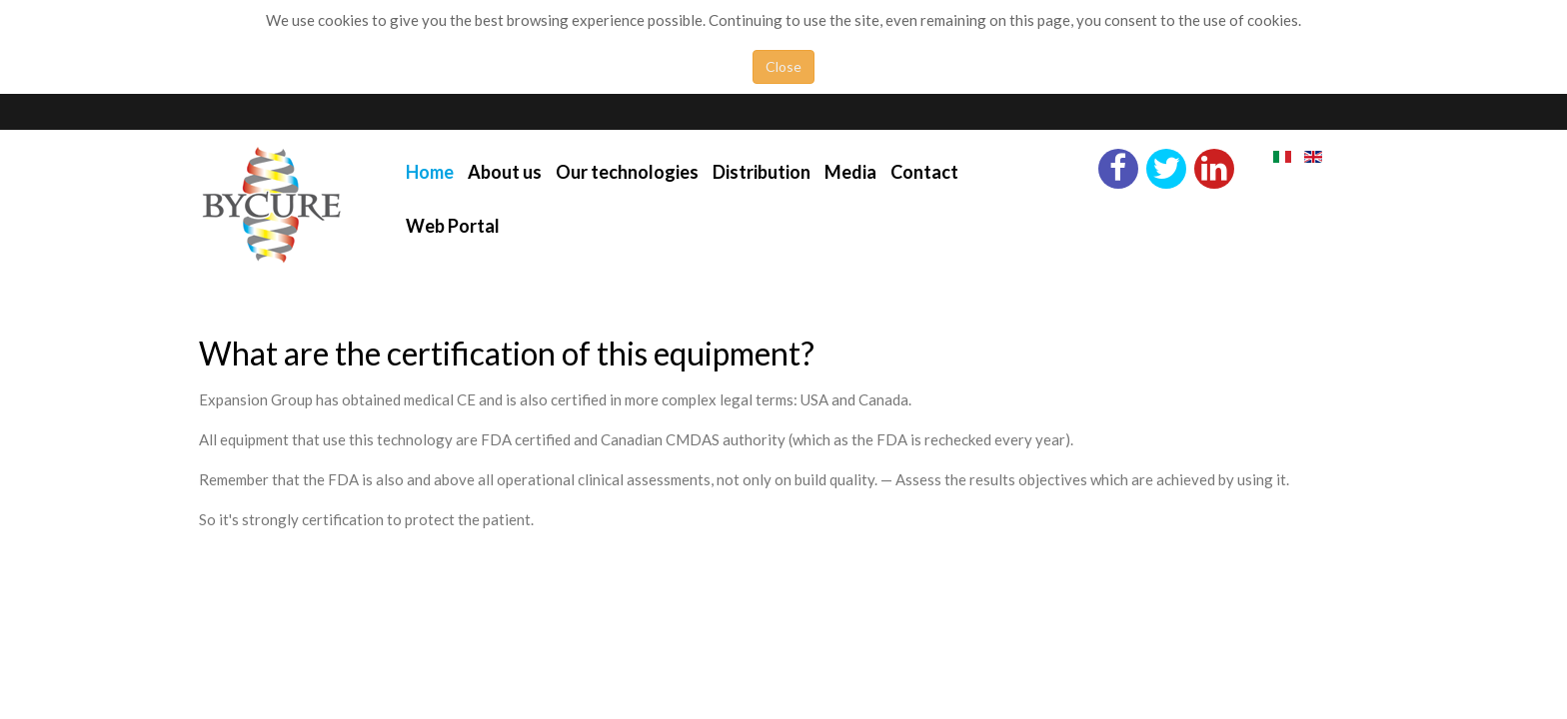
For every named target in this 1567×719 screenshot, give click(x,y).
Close (783, 66)
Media (850, 172)
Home (430, 172)
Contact (924, 172)
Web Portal (453, 226)
